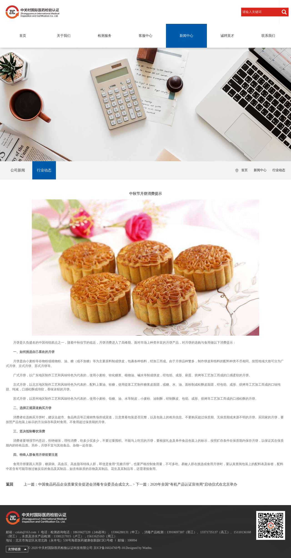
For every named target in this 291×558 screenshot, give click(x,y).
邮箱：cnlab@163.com (21, 532)
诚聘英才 (227, 35)
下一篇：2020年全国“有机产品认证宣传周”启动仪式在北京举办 (186, 484)
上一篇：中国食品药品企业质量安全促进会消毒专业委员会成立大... (78, 484)
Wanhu (146, 548)
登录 (274, 11)
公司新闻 (17, 170)
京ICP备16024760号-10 (109, 548)
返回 (9, 484)
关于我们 (63, 35)
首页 (22, 35)
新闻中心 (186, 35)
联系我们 (268, 35)
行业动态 (44, 170)
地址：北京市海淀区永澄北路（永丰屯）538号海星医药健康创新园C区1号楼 (59, 540)
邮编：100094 (127, 540)
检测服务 (104, 35)
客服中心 (145, 35)
